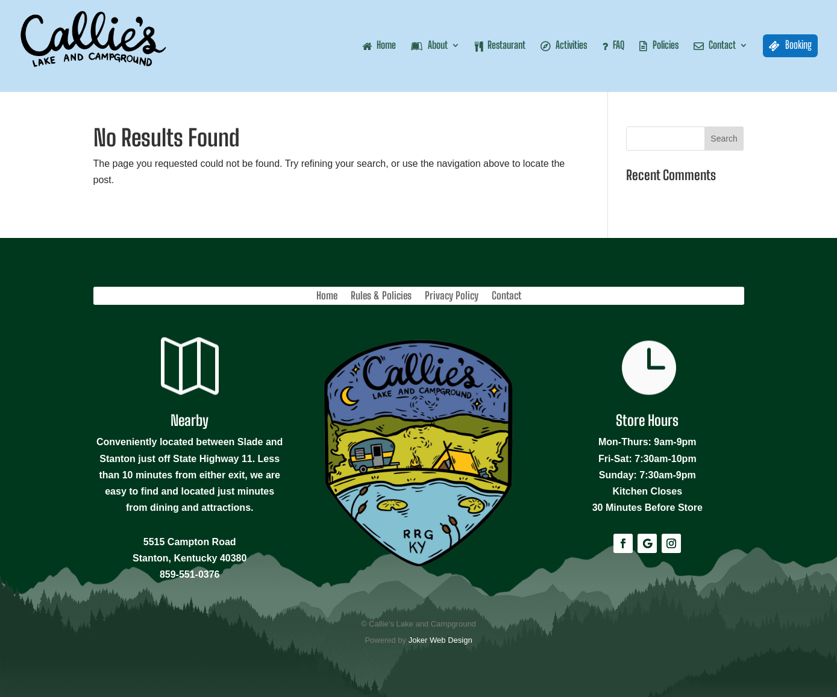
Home (326, 297)
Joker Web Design (440, 640)
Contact (506, 297)
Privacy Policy (451, 297)
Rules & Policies (381, 297)
